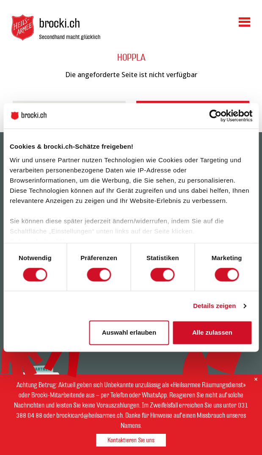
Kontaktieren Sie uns (131, 440)
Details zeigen (214, 305)
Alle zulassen (212, 332)
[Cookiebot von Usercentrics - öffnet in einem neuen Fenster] (215, 115)
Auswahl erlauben (129, 332)
